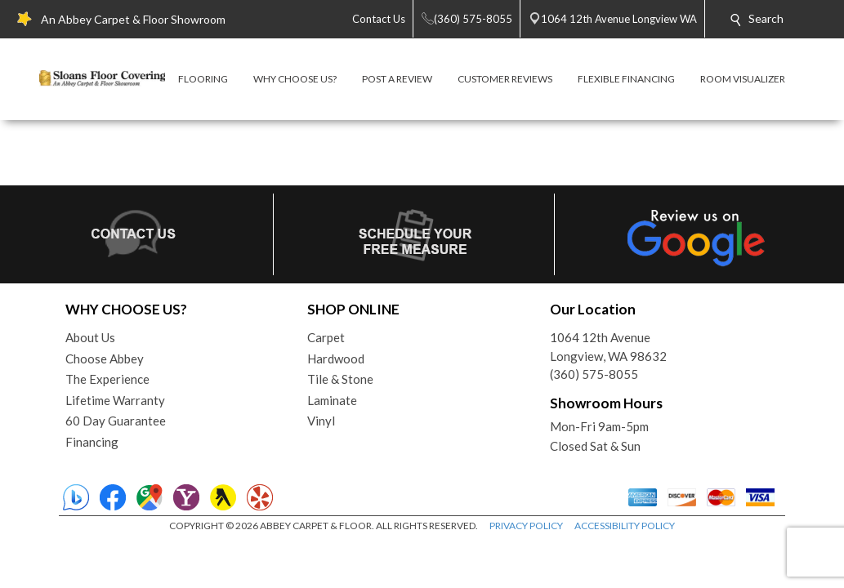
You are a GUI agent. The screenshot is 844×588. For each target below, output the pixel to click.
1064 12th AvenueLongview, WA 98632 (608, 346)
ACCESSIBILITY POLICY (624, 525)
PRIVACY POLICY (526, 525)
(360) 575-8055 (594, 374)
